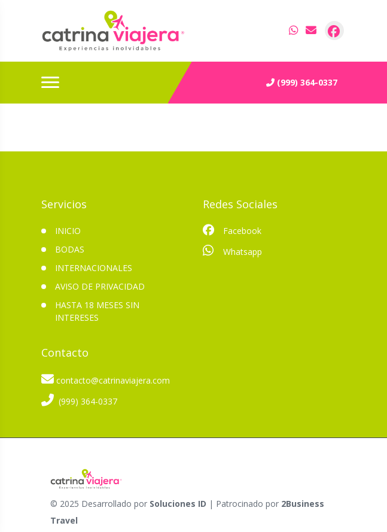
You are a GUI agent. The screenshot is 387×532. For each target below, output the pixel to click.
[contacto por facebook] (334, 30)
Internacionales (93, 267)
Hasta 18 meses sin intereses (97, 311)
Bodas (69, 249)
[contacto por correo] (312, 30)
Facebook (232, 230)
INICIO (68, 230)
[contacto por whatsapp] (295, 30)
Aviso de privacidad (100, 286)
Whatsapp (232, 250)
